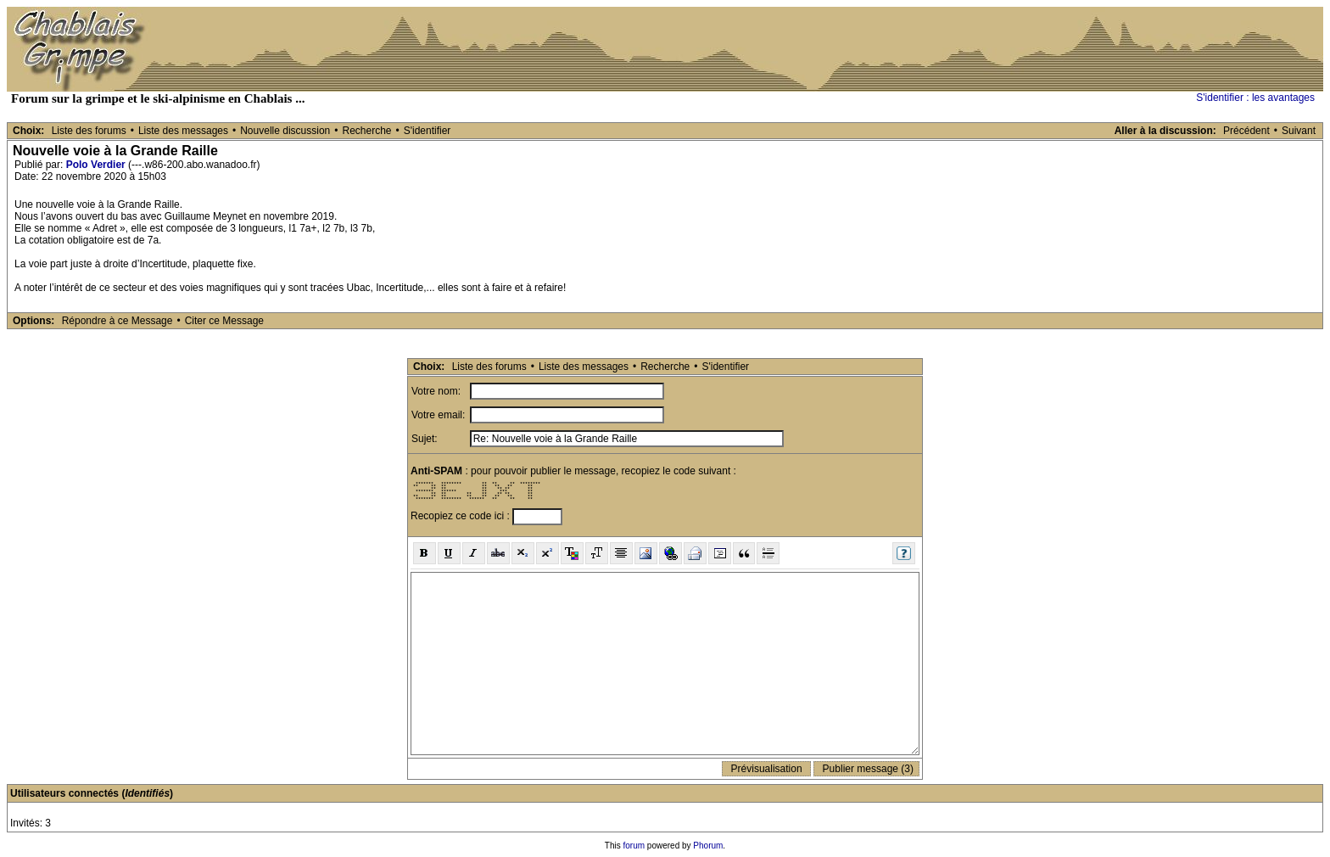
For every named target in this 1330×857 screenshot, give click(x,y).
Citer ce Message (224, 321)
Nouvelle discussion (285, 131)
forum (634, 845)
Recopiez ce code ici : (461, 516)
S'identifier (427, 131)
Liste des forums (89, 131)
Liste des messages (183, 131)
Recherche (366, 131)
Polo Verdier (96, 165)
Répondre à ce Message (117, 321)
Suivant (1299, 131)
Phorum (708, 845)
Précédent (1246, 131)
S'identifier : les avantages (1255, 98)
